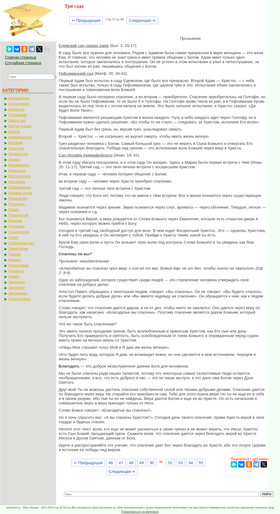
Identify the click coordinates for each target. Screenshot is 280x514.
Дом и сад (17, 120)
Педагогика (18, 198)
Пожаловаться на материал (140, 511)
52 (170, 462)
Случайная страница (23, 63)
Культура (16, 148)
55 (201, 462)
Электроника (19, 299)
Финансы (16, 271)
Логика (14, 159)
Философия (18, 265)
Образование (19, 187)
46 (110, 462)
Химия (13, 276)
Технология (18, 249)
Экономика (17, 293)
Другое (14, 131)
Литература (18, 154)
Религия (15, 221)
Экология (16, 288)
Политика (16, 204)
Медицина (17, 171)
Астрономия (18, 104)
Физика (14, 260)
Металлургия (19, 176)
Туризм (14, 254)
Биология (16, 109)
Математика (18, 165)
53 (180, 462)
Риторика (16, 226)
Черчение (16, 282)
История (15, 143)
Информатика (20, 137)
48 (131, 462)
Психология (18, 215)
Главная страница (20, 57)
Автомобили (18, 98)
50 (152, 462)
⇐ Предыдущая (86, 20)
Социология (18, 232)
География (17, 115)
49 (141, 462)
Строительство (21, 243)
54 (191, 462)
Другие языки (19, 126)
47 (121, 462)
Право (13, 210)
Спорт (13, 237)
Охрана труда (20, 193)
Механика (16, 182)
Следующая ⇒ (142, 20)
